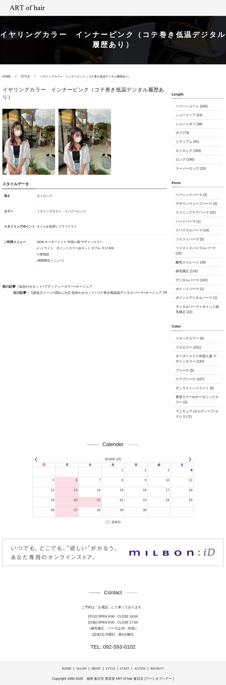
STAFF (169, 8)
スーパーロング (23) (191, 168)
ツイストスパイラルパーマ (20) (196, 250)
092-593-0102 (119, 647)
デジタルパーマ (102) (192, 280)
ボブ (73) (182, 133)
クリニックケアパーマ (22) (196, 212)
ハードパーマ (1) (188, 221)
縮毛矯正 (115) (187, 271)
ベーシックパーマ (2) (191, 195)
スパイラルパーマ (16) (192, 230)
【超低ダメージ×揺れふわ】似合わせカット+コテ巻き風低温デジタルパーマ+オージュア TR (98, 293)
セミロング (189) (188, 150)
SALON (89, 8)
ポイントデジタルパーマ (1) (196, 298)
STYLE (126, 8)
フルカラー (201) (188, 347)
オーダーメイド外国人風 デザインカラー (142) (196, 358)
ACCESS (188, 8)
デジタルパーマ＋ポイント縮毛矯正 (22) (197, 309)
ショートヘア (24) (189, 115)
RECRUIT (209, 8)
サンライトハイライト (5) (195, 388)
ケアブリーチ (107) (190, 379)
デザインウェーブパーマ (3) (196, 203)
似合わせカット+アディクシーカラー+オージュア (56, 286)
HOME (66, 668)
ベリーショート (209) (192, 106)
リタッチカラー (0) (190, 338)
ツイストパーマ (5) (190, 239)
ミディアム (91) (187, 141)
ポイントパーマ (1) (190, 289)
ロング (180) (185, 159)
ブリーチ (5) (185, 370)
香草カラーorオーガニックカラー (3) (197, 399)
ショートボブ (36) (189, 124)
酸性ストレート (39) (191, 262)
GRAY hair (148, 8)
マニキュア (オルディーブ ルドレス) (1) (197, 413)
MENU (108, 8)
